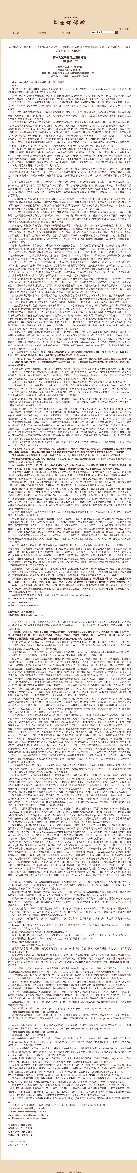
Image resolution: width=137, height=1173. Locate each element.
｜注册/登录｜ (124, 29)
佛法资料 (66, 33)
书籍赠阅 (41, 33)
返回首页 (17, 33)
